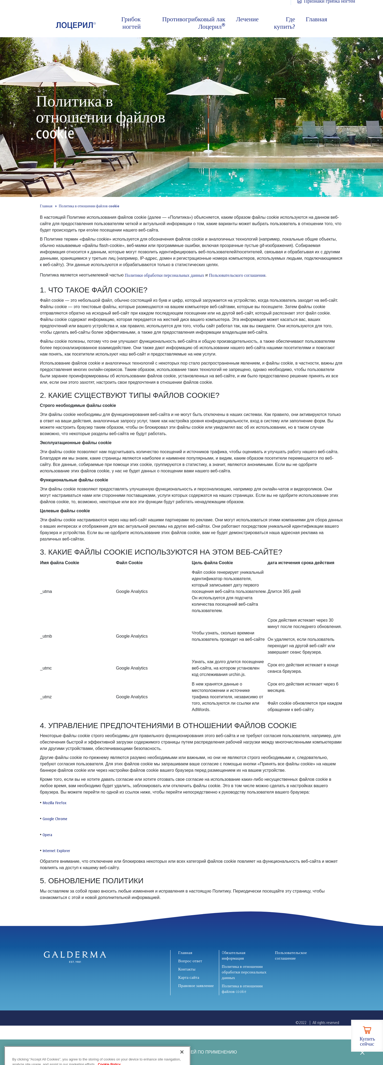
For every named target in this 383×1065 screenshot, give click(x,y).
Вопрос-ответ (190, 961)
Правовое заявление (196, 985)
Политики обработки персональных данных (164, 275)
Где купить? (284, 22)
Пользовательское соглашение (291, 955)
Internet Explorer (56, 850)
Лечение (247, 19)
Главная (316, 19)
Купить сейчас (367, 1041)
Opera (47, 834)
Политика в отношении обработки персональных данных (244, 972)
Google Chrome (55, 818)
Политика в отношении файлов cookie (242, 989)
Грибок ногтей (131, 22)
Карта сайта (188, 977)
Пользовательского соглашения (237, 275)
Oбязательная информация (233, 955)
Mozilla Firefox (54, 802)
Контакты (186, 969)
